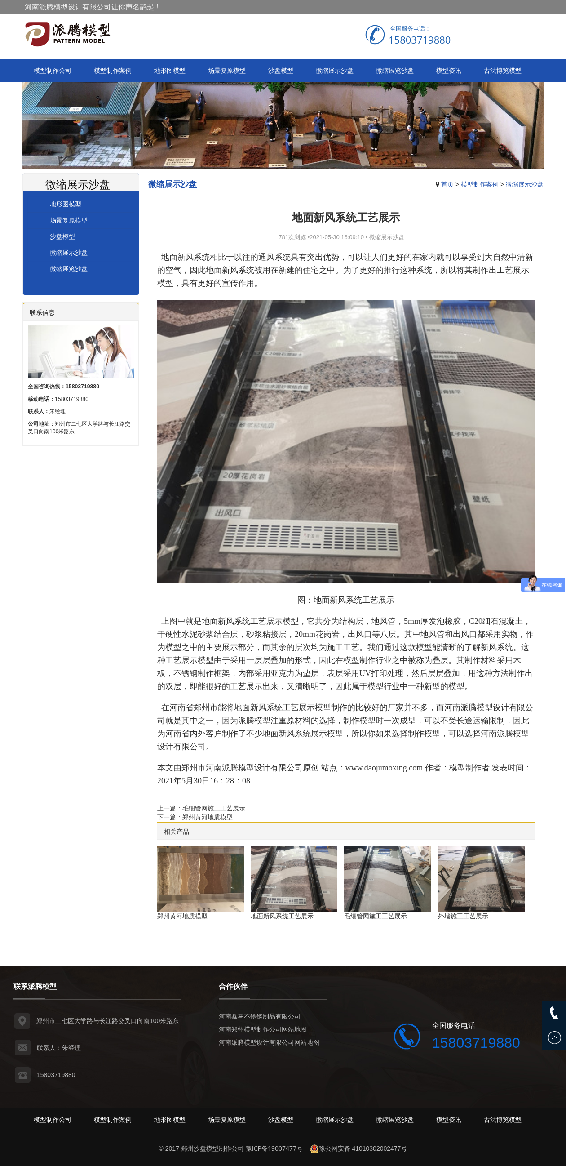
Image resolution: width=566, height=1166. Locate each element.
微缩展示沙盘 (335, 70)
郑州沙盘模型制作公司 (212, 1148)
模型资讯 (448, 70)
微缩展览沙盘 (395, 70)
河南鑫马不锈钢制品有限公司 (260, 1016)
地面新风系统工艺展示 (282, 916)
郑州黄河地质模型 (207, 817)
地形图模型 (170, 70)
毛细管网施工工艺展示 (213, 808)
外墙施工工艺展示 (463, 916)
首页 (447, 184)
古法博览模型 (503, 70)
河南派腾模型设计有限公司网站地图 (269, 1042)
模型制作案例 (113, 70)
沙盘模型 (280, 70)
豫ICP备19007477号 (274, 1148)
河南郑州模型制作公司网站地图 (263, 1029)
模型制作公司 (52, 70)
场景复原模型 (227, 70)
